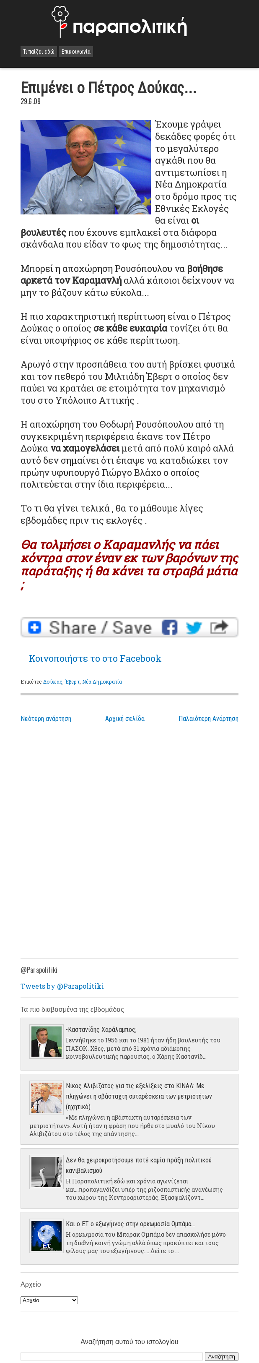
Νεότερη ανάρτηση (46, 719)
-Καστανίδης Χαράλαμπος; (101, 1030)
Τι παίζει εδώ (38, 51)
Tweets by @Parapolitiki (62, 986)
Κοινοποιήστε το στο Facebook (95, 658)
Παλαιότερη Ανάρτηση (208, 719)
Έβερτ (72, 681)
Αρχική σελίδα (125, 719)
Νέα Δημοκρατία (102, 681)
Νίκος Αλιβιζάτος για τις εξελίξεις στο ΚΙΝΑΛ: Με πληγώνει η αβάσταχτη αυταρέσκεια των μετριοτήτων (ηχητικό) (139, 1096)
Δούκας (52, 681)
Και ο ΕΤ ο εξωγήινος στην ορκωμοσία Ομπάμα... (130, 1224)
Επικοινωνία (76, 51)
